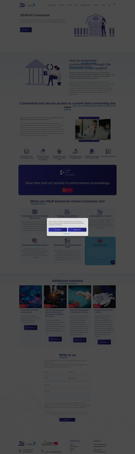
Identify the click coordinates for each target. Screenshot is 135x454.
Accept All (58, 230)
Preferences (77, 230)
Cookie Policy (66, 233)
